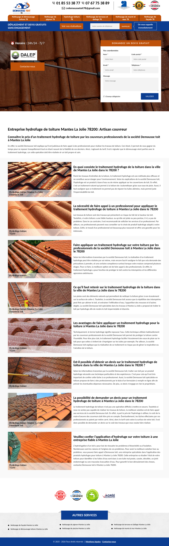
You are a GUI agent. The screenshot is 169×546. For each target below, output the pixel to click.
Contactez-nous (27, 66)
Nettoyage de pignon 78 (50, 18)
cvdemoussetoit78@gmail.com (83, 8)
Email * (116, 68)
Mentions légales (93, 541)
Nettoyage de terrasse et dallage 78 (97, 18)
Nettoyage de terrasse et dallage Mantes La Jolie (132, 524)
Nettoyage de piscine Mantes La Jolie (76, 528)
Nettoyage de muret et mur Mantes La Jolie (130, 528)
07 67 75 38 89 (97, 3)
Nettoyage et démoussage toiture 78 (23, 18)
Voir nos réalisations (71, 26)
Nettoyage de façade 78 (150, 18)
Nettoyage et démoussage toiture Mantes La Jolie (29, 529)
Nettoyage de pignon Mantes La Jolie (76, 524)
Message (130, 83)
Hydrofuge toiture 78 (72, 18)
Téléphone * (145, 68)
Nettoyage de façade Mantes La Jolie (24, 525)
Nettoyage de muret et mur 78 (126, 18)
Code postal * (145, 57)
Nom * (116, 57)
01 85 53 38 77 (68, 3)
